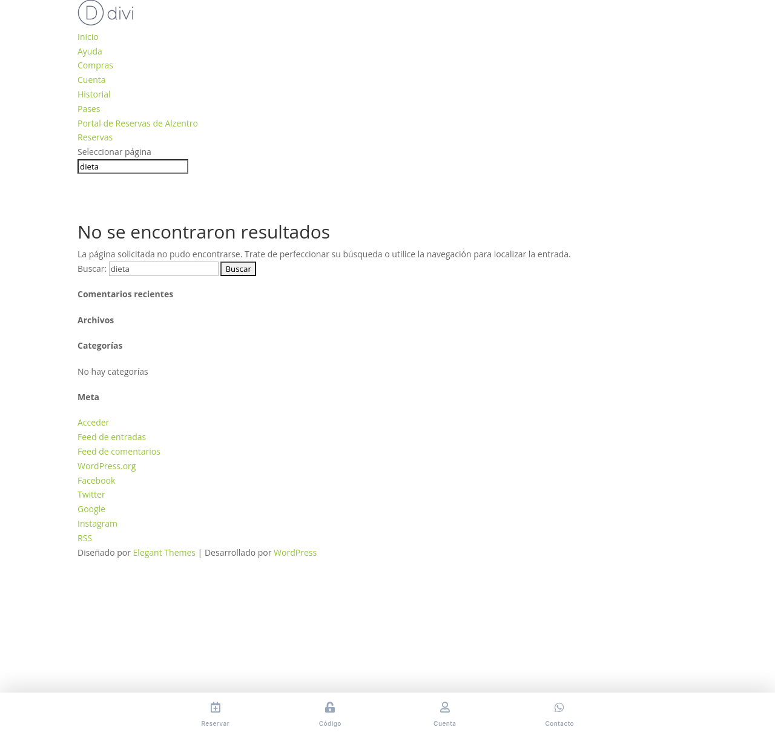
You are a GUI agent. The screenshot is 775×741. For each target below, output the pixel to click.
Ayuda (90, 51)
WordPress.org (107, 466)
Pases (89, 108)
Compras (95, 65)
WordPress (295, 552)
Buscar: (92, 268)
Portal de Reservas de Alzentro (138, 123)
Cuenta (92, 79)
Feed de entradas (112, 437)
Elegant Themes (164, 552)
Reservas (95, 137)
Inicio (88, 36)
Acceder (93, 422)
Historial (94, 94)
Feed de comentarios (119, 451)
